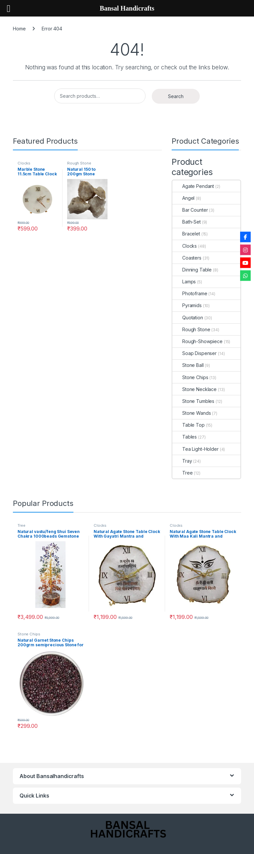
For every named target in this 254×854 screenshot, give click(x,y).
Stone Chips (190, 377)
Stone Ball (188, 365)
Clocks (24, 163)
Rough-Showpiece (197, 341)
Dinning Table (192, 269)
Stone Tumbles (193, 401)
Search (176, 96)
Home (19, 28)
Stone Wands (191, 413)
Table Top (188, 425)
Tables (184, 437)
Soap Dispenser (194, 353)
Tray (182, 461)
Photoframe (189, 293)
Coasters (186, 258)
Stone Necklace (194, 389)
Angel (183, 198)
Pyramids (187, 305)
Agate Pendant (193, 186)
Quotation (187, 317)
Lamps (184, 281)
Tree (182, 473)
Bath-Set (186, 222)
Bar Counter (190, 210)
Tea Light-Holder (195, 449)
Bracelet (186, 233)
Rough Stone (79, 163)
